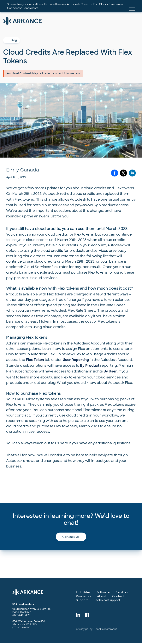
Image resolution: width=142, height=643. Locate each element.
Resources (83, 596)
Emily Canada (22, 170)
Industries (83, 592)
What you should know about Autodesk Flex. (95, 382)
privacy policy (84, 629)
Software (103, 592)
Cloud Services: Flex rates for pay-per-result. (63, 267)
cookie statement (106, 629)
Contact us (71, 537)
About (101, 596)
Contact (118, 596)
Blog (11, 40)
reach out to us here (50, 443)
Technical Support (107, 600)
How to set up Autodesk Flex (30, 354)
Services (122, 592)
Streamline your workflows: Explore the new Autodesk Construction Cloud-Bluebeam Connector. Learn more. (65, 6)
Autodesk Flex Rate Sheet (73, 310)
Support (82, 600)
